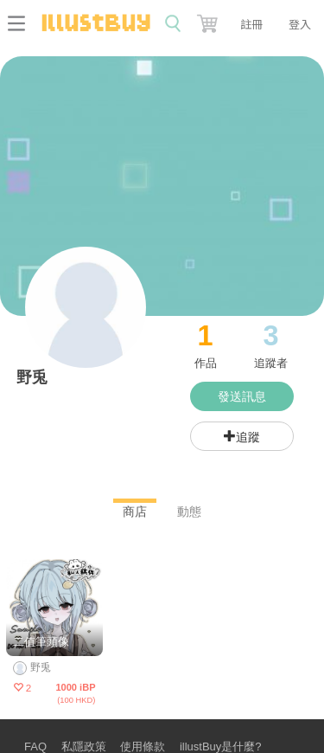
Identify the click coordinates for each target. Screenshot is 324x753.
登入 (300, 24)
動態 (189, 511)
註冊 (251, 24)
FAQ (35, 746)
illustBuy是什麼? (221, 746)
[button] (209, 20)
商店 (135, 511)
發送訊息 (242, 396)
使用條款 (142, 746)
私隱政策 (83, 746)
